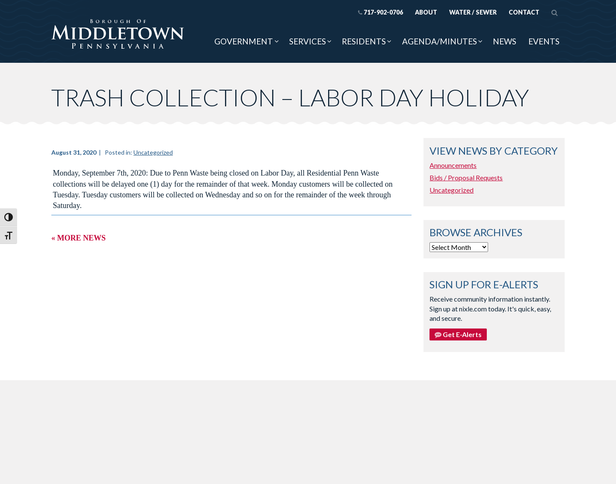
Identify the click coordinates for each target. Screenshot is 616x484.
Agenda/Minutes (439, 41)
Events (544, 41)
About (426, 12)
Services (307, 41)
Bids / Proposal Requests (466, 177)
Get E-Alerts (458, 334)
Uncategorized (153, 152)
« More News (78, 238)
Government (243, 41)
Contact (524, 12)
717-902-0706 (380, 12)
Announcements (453, 165)
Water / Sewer (473, 12)
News (504, 41)
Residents (364, 41)
